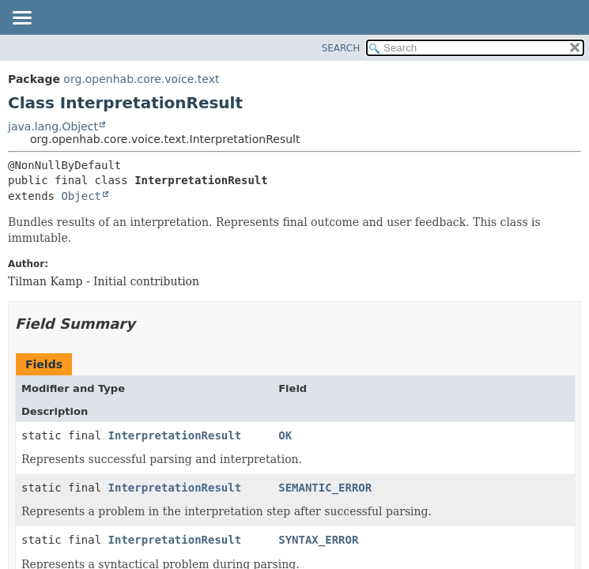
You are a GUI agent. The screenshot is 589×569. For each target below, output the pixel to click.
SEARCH (341, 48)
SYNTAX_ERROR (318, 539)
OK (285, 435)
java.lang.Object (53, 126)
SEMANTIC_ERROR (325, 487)
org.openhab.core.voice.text (141, 79)
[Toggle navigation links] (21, 19)
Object (81, 196)
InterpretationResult (175, 435)
